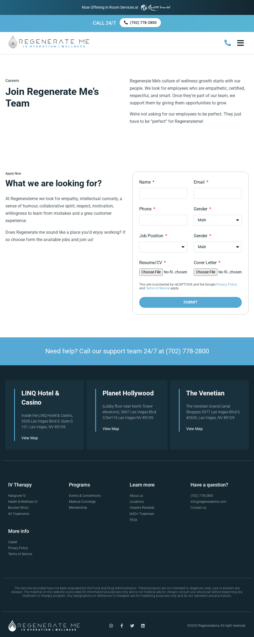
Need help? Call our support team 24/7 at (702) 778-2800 (127, 351)
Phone (146, 209)
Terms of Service (158, 288)
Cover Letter (206, 262)
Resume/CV (151, 262)
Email (200, 182)
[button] (240, 43)
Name (145, 182)
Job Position (151, 235)
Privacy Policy (226, 284)
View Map (29, 438)
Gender (201, 209)
